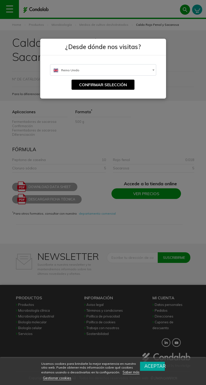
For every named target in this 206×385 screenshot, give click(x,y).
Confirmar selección (103, 84)
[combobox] (103, 70)
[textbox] (103, 70)
